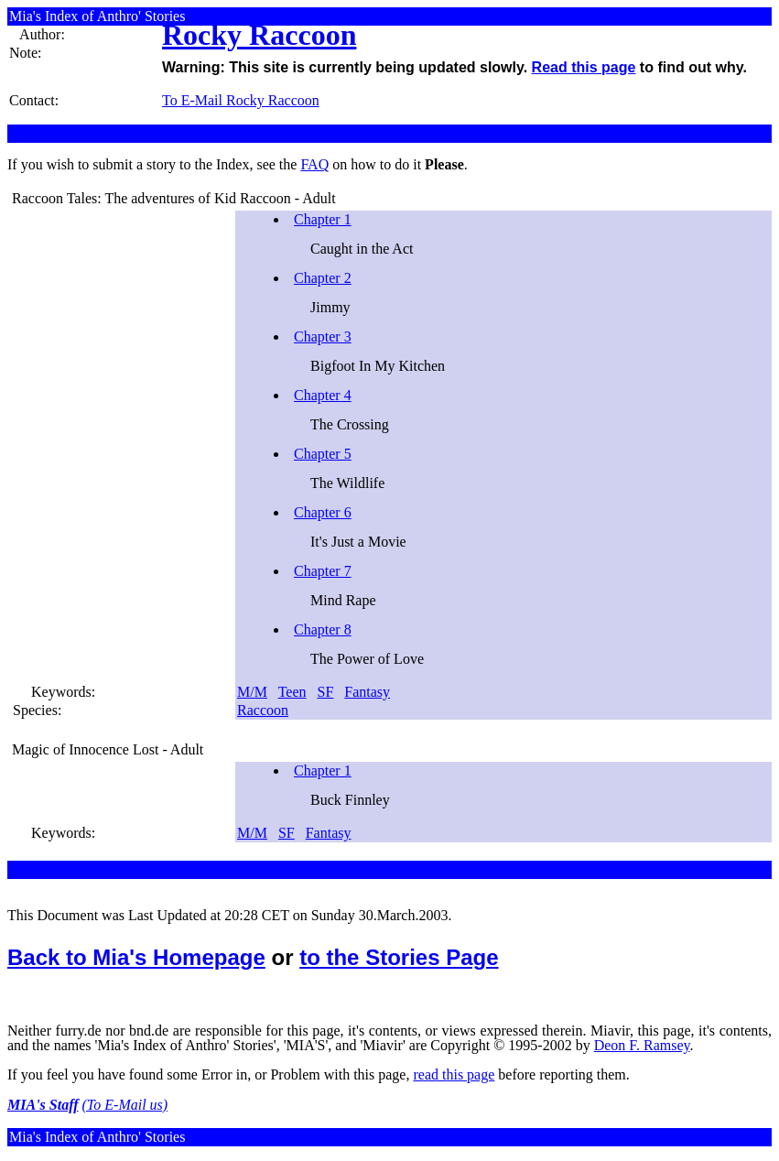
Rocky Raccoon (259, 34)
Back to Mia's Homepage (136, 957)
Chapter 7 (323, 571)
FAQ (314, 164)
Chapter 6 (323, 512)
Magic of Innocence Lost (85, 749)
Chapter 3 (323, 336)
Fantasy (367, 692)
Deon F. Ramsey (642, 1045)
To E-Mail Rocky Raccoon (240, 100)
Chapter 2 (323, 278)
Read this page (584, 67)
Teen (292, 692)
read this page (453, 1074)
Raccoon (262, 710)
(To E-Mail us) (125, 1104)
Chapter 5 (323, 453)
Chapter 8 (323, 629)
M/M (252, 692)
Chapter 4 (323, 395)
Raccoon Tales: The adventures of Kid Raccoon (151, 198)
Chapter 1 (323, 219)
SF (326, 692)
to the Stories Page (398, 957)
